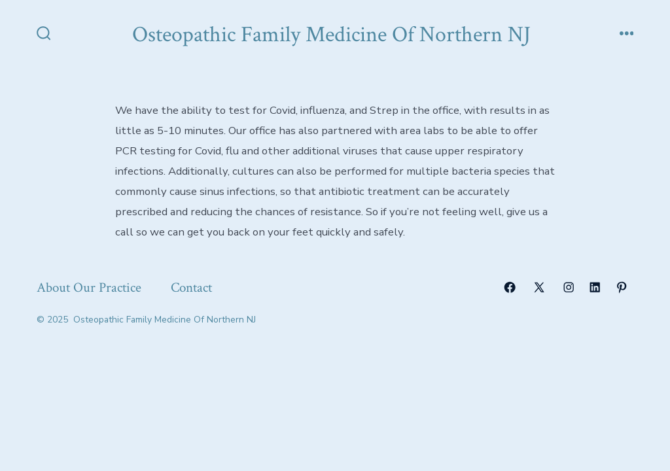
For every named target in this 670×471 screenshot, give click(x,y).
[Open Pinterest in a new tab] (621, 287)
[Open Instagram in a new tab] (568, 287)
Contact (191, 287)
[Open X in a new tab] (539, 287)
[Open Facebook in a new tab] (509, 287)
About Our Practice (89, 287)
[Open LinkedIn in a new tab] (595, 287)
